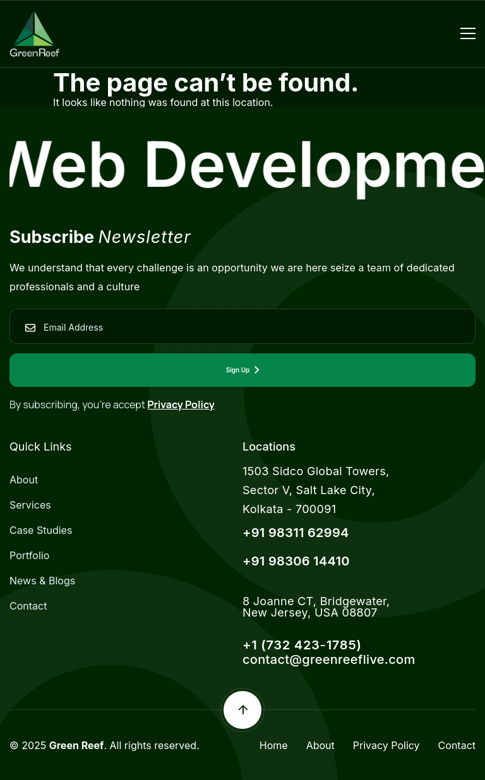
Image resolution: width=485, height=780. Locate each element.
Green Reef (76, 745)
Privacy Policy (181, 404)
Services (30, 505)
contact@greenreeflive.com (329, 659)
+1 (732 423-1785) (302, 645)
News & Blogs (42, 580)
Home (274, 745)
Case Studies (40, 530)
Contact (28, 606)
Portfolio (29, 555)
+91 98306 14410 (296, 561)
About (23, 479)
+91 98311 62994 (295, 532)
